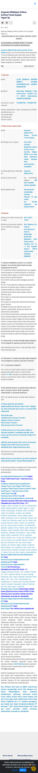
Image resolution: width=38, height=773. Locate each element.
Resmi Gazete (8, 756)
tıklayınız (15, 770)
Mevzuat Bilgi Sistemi (25, 756)
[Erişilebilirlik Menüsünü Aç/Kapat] (33, 768)
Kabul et (22, 770)
